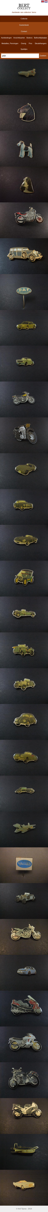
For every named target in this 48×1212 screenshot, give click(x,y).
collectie (24, 19)
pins (30, 43)
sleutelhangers (40, 43)
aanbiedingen (6, 38)
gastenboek (24, 25)
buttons (29, 38)
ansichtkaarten (19, 38)
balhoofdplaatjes (40, 38)
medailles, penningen (10, 43)
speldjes (24, 49)
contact (24, 31)
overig (23, 43)
